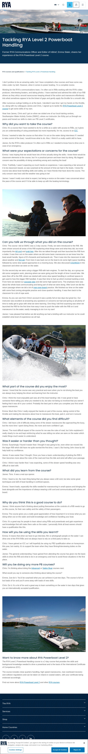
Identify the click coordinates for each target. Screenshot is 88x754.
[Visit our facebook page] (5, 738)
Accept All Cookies (60, 750)
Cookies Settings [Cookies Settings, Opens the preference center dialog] (15, 750)
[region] (44, 746)
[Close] (84, 743)
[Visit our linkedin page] (30, 738)
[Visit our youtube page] (14, 738)
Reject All (77, 750)
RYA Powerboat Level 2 (30, 682)
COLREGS (75, 263)
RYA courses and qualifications (13, 72)
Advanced (35, 568)
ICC (76, 131)
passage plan (29, 282)
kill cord (18, 251)
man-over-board (40, 288)
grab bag (29, 251)
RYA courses (54, 682)
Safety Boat (47, 568)
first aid (22, 260)
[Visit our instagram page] (22, 738)
